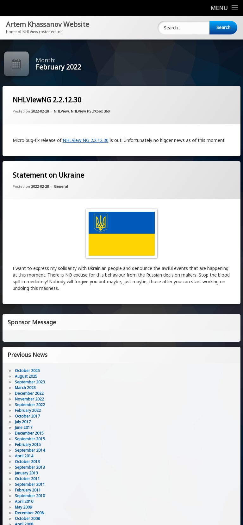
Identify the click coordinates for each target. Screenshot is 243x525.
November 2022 (29, 399)
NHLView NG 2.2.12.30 (86, 140)
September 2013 (30, 467)
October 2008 (27, 518)
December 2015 (29, 433)
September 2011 (30, 484)
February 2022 (28, 410)
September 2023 (30, 382)
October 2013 (27, 461)
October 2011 (27, 478)
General (61, 186)
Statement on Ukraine (48, 175)
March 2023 (25, 387)
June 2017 (23, 427)
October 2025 (27, 370)
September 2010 (30, 495)
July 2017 (23, 421)
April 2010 (24, 501)
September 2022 (30, 404)
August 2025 (26, 376)
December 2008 (29, 513)
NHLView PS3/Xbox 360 (90, 111)
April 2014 (24, 456)
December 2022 (29, 393)
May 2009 (23, 507)
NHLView (61, 111)
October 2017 (27, 416)
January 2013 (26, 473)
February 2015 (28, 444)
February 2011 (28, 490)
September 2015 (30, 439)
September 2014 (30, 450)
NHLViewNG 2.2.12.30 (47, 100)
